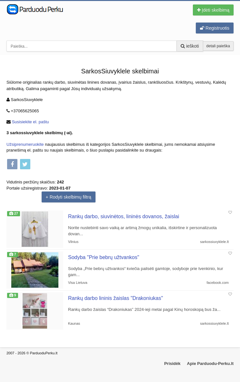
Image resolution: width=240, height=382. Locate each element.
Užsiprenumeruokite (25, 144)
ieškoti (190, 46)
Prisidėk (172, 363)
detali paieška (218, 46)
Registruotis (214, 28)
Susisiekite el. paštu (30, 121)
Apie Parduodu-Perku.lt (210, 363)
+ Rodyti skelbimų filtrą (68, 197)
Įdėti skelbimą (213, 10)
